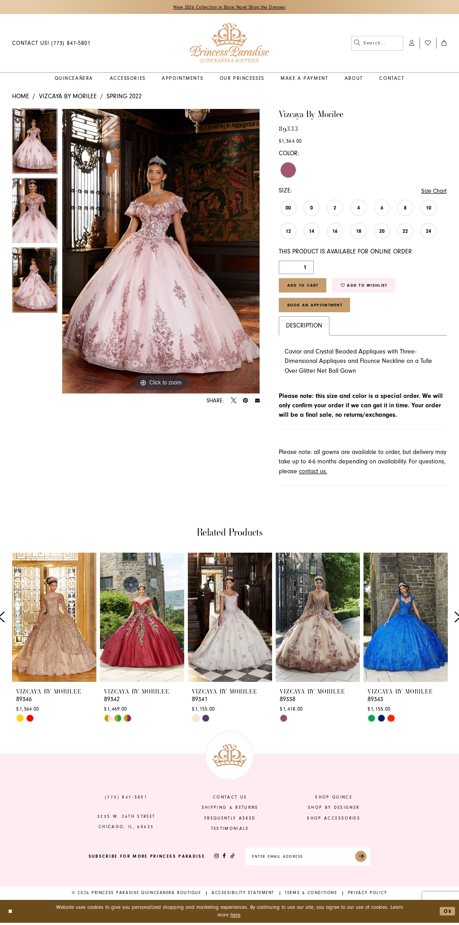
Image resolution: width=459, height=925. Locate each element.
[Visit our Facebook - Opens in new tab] (221, 859)
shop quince (333, 799)
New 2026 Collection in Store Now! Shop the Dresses (229, 7)
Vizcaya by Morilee (68, 96)
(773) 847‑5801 (126, 799)
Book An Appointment (315, 307)
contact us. (313, 473)
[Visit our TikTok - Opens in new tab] (230, 859)
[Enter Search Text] (377, 43)
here (235, 918)
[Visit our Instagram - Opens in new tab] (214, 859)
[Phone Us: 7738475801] (51, 43)
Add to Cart (303, 286)
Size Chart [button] (433, 191)
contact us (230, 799)
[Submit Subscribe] (363, 859)
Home (20, 96)
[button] (411, 43)
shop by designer (334, 809)
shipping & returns (230, 809)
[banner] (229, 43)
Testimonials (230, 831)
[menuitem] (51, 43)
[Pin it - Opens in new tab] (245, 401)
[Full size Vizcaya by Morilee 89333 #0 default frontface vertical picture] (161, 251)
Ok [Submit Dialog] (447, 913)
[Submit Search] (357, 43)
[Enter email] (307, 859)
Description (304, 328)
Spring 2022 (124, 96)
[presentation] (54, 619)
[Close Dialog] (10, 914)
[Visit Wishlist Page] (428, 43)
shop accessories (333, 820)
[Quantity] (296, 268)
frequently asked (230, 820)
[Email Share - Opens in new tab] (257, 401)
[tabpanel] (34, 144)
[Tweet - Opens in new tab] (233, 401)
